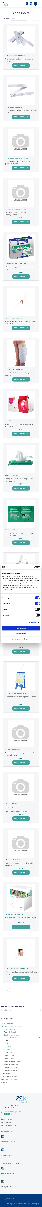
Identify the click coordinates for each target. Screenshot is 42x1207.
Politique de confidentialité (16, 1199)
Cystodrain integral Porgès (15, 209)
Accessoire (21, 1074)
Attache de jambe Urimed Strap (16, 158)
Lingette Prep (10, 530)
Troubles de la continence (10, 1159)
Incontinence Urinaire (21, 1068)
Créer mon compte (7, 1115)
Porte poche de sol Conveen (15, 693)
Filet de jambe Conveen (13, 318)
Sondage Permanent (11, 1065)
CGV (4, 1199)
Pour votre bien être (20, 1080)
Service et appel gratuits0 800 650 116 (10, 1108)
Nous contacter (23, 1202)
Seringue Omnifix (11, 803)
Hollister (9, 1046)
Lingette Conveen (11, 475)
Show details (32, 622)
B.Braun (8, 1041)
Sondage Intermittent (22, 1035)
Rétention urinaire (21, 1029)
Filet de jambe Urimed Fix (14, 369)
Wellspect (9, 1052)
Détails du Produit (21, 65)
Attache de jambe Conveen (15, 55)
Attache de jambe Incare (14, 107)
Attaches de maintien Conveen (16, 968)
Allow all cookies (21, 628)
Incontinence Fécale (10, 1071)
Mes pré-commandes (8, 1121)
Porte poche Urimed (12, 749)
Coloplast (9, 1043)
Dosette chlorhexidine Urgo (15, 263)
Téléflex (8, 1049)
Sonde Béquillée (22, 1038)
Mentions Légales (33, 1199)
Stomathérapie (20, 1023)
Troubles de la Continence (20, 1026)
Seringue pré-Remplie (12, 860)
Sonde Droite (22, 1055)
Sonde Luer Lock (10, 1058)
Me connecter (5, 1118)
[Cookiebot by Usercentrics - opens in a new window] (32, 567)
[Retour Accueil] (4, 3)
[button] (27, 4)
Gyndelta (8, 421)
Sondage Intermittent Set (22, 1062)
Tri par (6, 19)
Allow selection (21, 633)
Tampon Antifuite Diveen (14, 914)
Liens (15, 1202)
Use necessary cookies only (21, 639)
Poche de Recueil (22, 1032)
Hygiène (20, 1083)
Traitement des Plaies (20, 1077)
